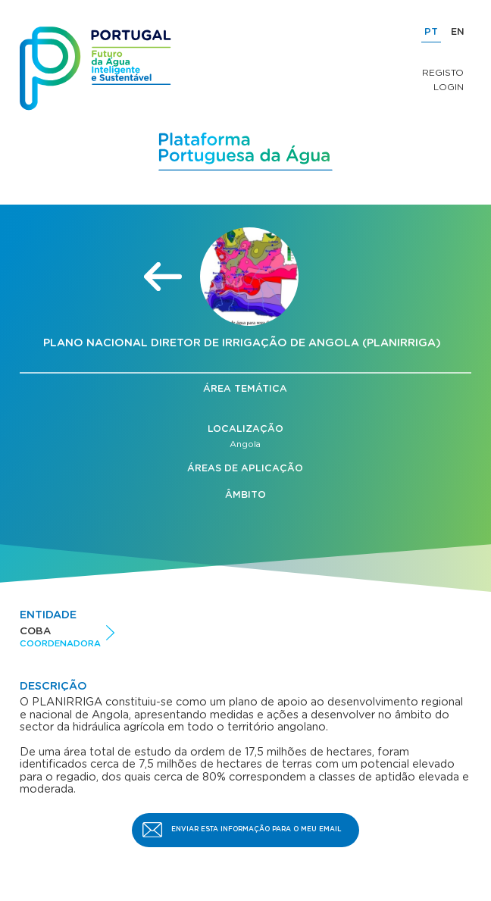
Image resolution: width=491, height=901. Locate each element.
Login (448, 87)
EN (457, 32)
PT (431, 32)
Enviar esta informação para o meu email (256, 829)
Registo (443, 72)
